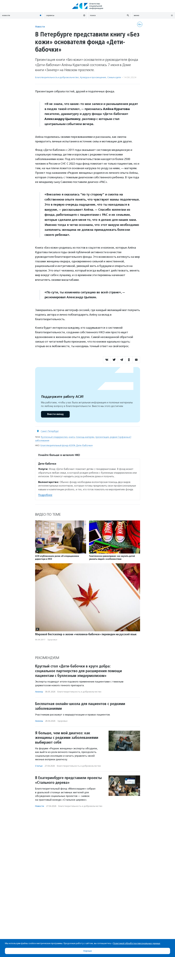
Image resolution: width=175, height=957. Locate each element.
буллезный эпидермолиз (54, 437)
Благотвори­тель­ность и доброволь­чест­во (57, 77)
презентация (102, 437)
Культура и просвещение (93, 77)
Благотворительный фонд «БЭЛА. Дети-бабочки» (67, 445)
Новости (40, 26)
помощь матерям (85, 437)
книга (72, 437)
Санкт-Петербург (50, 431)
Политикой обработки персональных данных (136, 943)
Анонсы (39, 691)
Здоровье (52, 639)
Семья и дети (114, 77)
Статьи (38, 766)
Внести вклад (55, 414)
